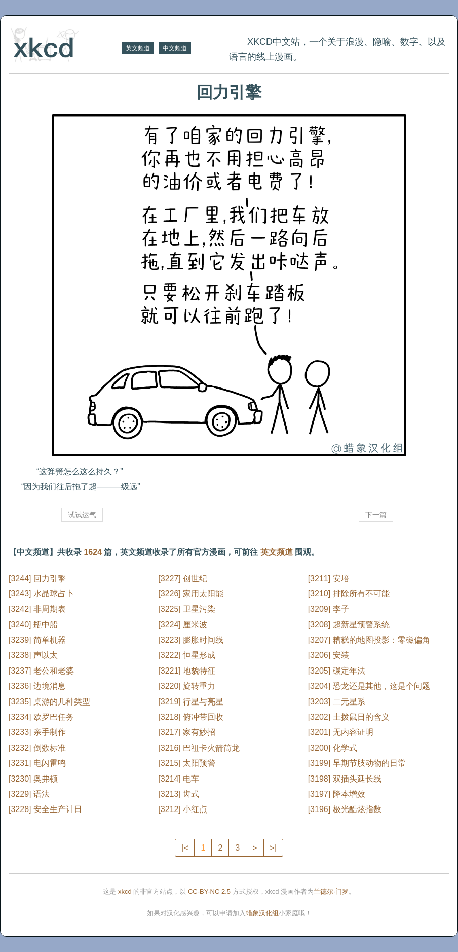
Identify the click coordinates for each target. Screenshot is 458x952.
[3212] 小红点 (182, 809)
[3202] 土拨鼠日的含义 (349, 717)
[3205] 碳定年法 (336, 670)
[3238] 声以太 (33, 655)
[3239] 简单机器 (37, 640)
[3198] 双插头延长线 (344, 778)
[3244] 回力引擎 (37, 578)
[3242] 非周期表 (37, 609)
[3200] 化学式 (332, 748)
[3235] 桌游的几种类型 (49, 701)
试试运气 (82, 515)
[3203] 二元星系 (336, 701)
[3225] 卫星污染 (186, 609)
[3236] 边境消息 (37, 686)
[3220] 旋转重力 (186, 686)
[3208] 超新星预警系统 (349, 624)
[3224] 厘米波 (182, 624)
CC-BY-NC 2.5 (209, 891)
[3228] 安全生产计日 (45, 809)
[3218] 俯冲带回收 (190, 717)
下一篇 (376, 515)
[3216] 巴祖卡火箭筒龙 (199, 748)
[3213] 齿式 (178, 794)
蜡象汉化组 (262, 913)
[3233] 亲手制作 (37, 732)
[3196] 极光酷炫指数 (344, 809)
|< (184, 847)
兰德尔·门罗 (331, 891)
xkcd (125, 891)
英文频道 (138, 48)
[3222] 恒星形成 (186, 655)
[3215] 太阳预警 (186, 763)
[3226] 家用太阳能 (190, 593)
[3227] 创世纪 (182, 578)
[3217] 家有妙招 (186, 732)
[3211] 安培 (328, 578)
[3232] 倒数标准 (37, 748)
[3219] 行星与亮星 (190, 701)
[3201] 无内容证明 (340, 732)
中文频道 (175, 48)
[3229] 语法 (29, 794)
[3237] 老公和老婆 (41, 670)
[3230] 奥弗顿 (33, 778)
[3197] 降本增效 (336, 794)
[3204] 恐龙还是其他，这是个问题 (369, 686)
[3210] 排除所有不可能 (349, 593)
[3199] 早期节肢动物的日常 (357, 763)
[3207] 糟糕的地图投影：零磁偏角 (369, 640)
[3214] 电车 (178, 778)
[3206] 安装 (328, 655)
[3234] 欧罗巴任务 (41, 717)
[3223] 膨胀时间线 (190, 640)
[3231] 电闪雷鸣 (37, 763)
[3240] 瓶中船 (33, 624)
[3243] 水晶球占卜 (41, 593)
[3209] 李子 (328, 609)
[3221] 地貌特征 (186, 670)
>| (273, 847)
